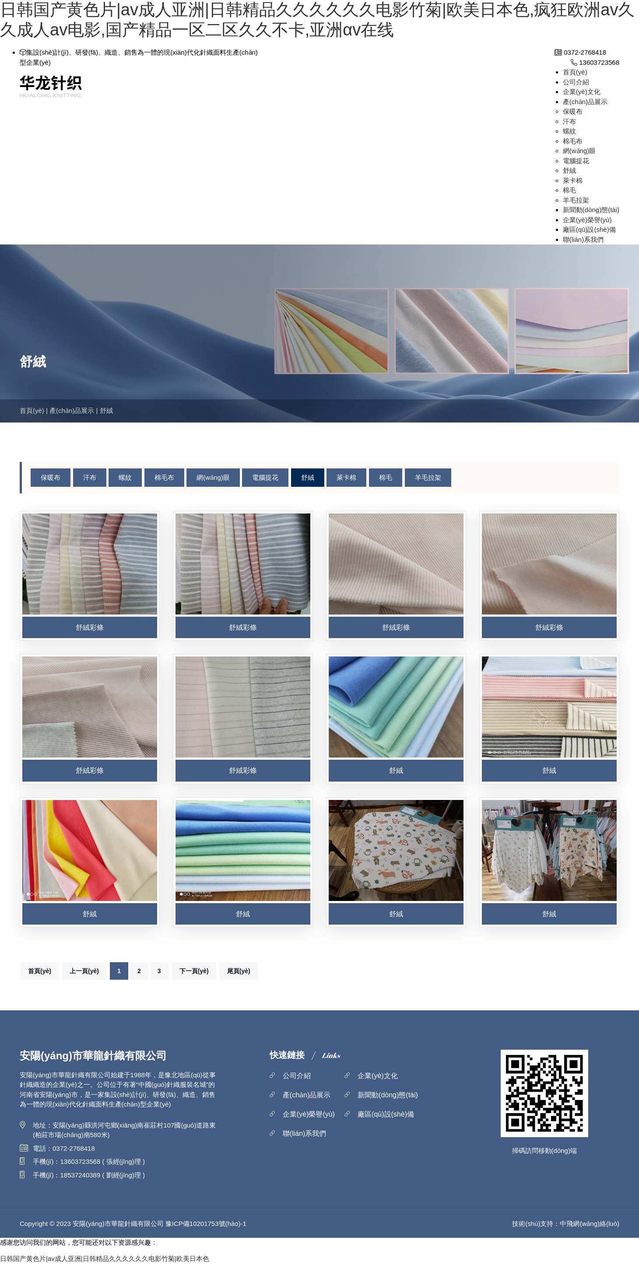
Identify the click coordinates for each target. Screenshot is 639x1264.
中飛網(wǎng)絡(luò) (589, 1223)
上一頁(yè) (84, 970)
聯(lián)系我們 (583, 239)
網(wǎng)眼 (579, 150)
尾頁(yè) (238, 970)
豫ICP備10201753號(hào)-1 (205, 1223)
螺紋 (569, 131)
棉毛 (569, 190)
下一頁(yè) (194, 970)
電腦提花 (576, 160)
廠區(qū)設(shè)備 (589, 229)
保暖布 (573, 111)
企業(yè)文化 (581, 91)
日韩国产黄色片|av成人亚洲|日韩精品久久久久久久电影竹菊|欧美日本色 (104, 1258)
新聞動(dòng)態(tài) (591, 209)
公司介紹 (576, 82)
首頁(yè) (575, 72)
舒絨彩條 (90, 627)
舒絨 (569, 170)
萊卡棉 (573, 180)
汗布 (569, 121)
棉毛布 (573, 141)
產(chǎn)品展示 (585, 101)
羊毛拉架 (576, 200)
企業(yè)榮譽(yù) (587, 219)
